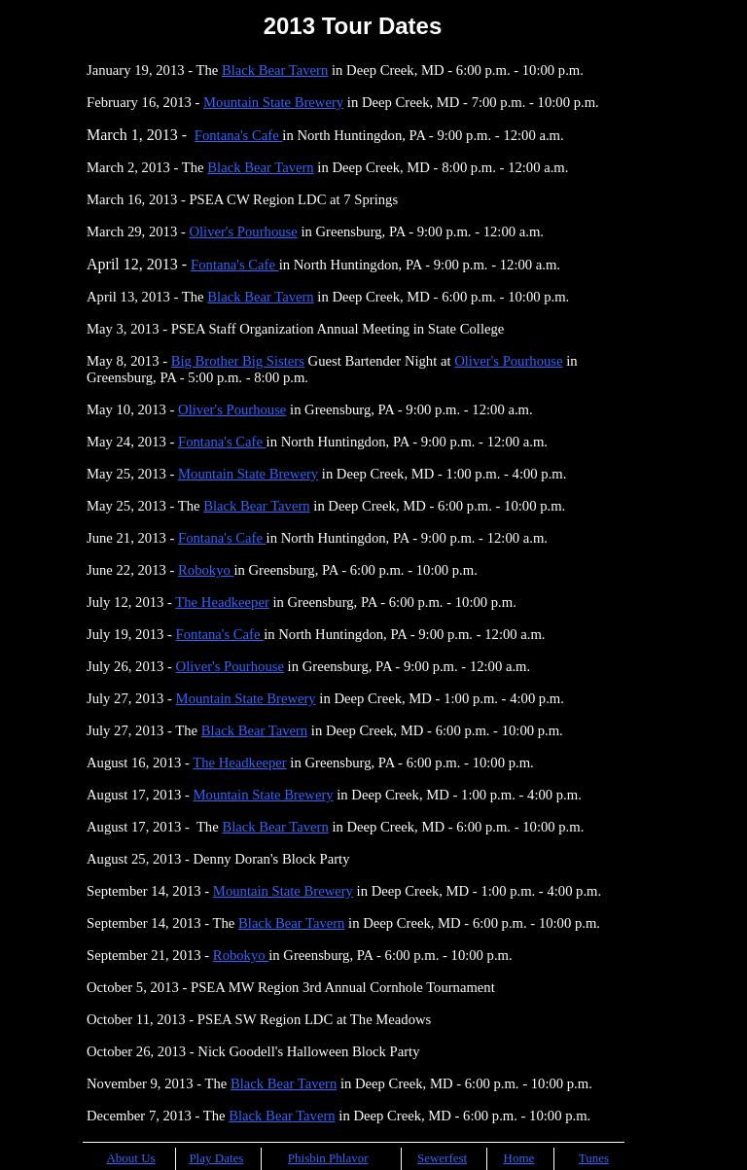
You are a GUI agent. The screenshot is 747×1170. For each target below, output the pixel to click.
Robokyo (205, 570)
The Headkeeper (221, 602)
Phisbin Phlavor (328, 1158)
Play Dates (216, 1158)
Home (519, 1158)
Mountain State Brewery (273, 102)
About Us (130, 1158)
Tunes (594, 1158)
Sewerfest (442, 1158)
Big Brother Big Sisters (237, 361)
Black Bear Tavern (275, 70)
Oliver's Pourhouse (243, 231)
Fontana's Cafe (239, 135)
